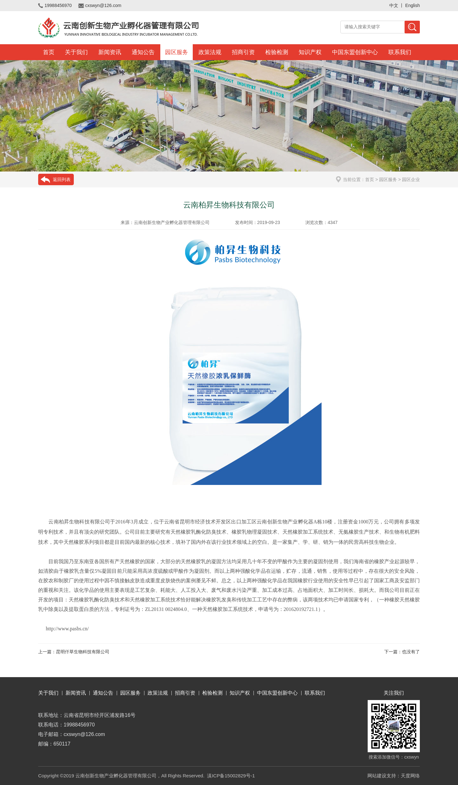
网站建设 (376, 775)
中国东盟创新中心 (355, 52)
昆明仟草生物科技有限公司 (82, 651)
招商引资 (243, 52)
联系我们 (399, 52)
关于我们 (76, 52)
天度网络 (410, 775)
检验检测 (276, 52)
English (412, 5)
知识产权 (310, 52)
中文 (393, 5)
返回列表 (62, 179)
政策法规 (209, 52)
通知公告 (143, 52)
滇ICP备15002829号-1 (231, 775)
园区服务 (176, 52)
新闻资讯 (109, 52)
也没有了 (411, 651)
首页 (48, 52)
